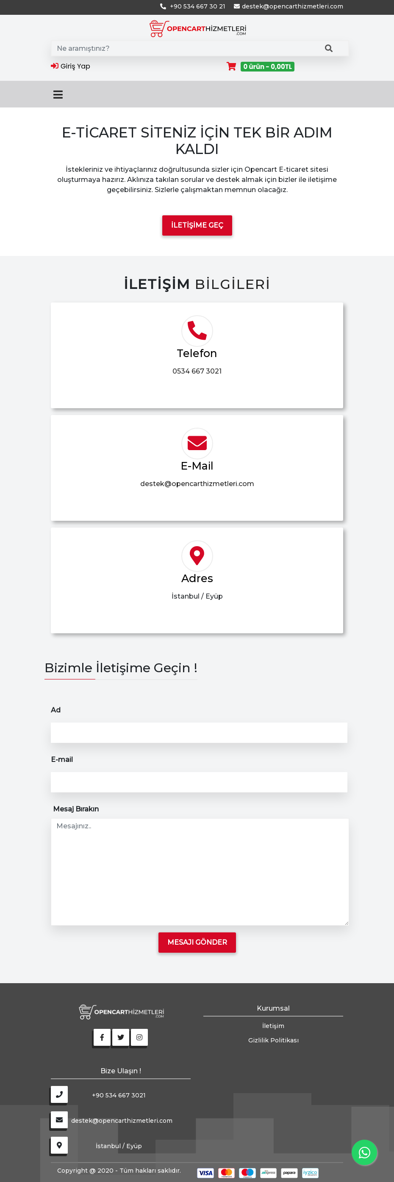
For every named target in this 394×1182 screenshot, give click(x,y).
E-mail (63, 760)
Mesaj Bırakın (76, 809)
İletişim (273, 1026)
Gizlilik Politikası (273, 1040)
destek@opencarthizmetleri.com (197, 484)
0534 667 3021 (197, 371)
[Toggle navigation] (58, 94)
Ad (56, 710)
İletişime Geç (197, 225)
